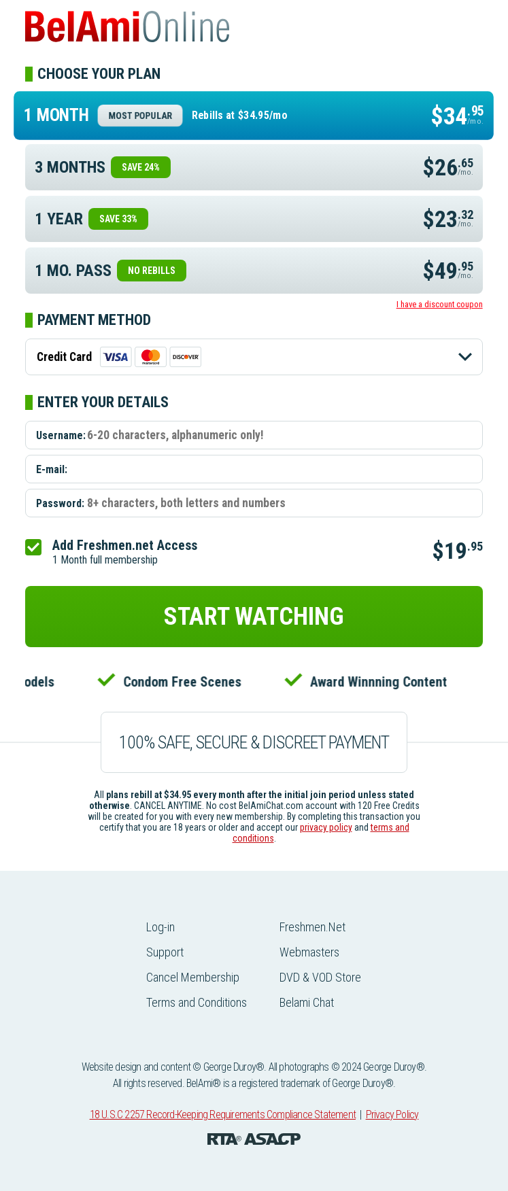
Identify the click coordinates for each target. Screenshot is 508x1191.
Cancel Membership (192, 977)
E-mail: (51, 469)
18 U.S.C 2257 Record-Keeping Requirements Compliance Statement (223, 1114)
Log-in (160, 927)
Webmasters (309, 952)
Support (165, 952)
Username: (61, 435)
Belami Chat (307, 1002)
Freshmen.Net (312, 927)
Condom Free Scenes (185, 682)
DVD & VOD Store (320, 977)
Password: (60, 503)
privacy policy (326, 827)
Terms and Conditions (196, 1002)
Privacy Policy (392, 1114)
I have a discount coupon (439, 304)
